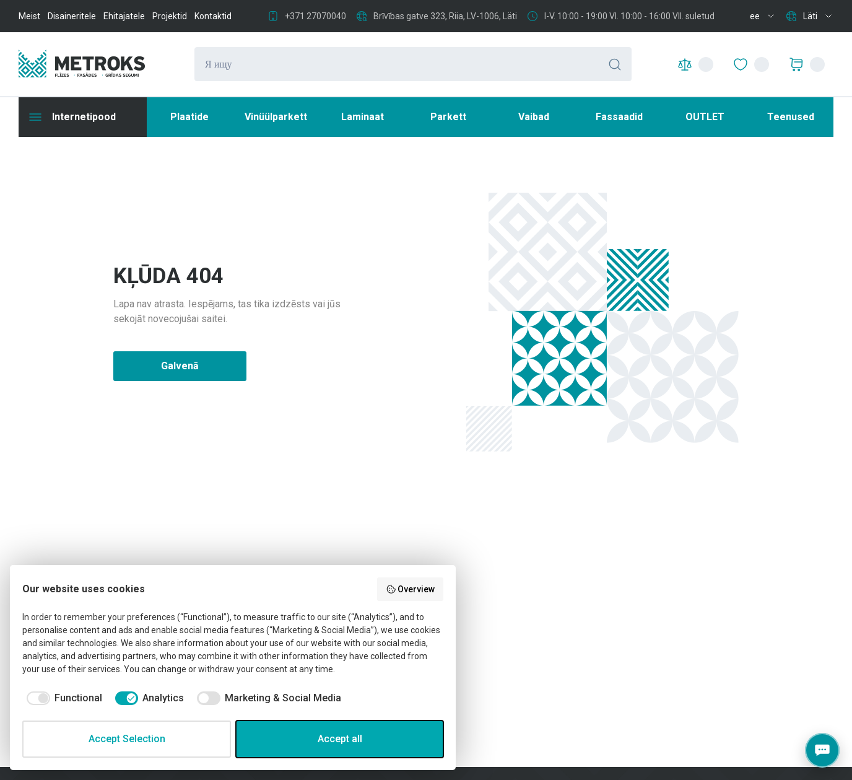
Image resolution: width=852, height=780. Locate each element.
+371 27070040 (315, 16)
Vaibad (533, 117)
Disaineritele (72, 16)
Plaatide (189, 117)
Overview (410, 589)
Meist (29, 16)
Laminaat (362, 117)
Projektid (169, 16)
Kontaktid (213, 16)
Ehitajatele (124, 16)
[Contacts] (822, 750)
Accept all (340, 739)
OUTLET (704, 117)
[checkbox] (62, 698)
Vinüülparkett (276, 117)
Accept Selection (127, 739)
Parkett (448, 117)
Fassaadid (619, 117)
